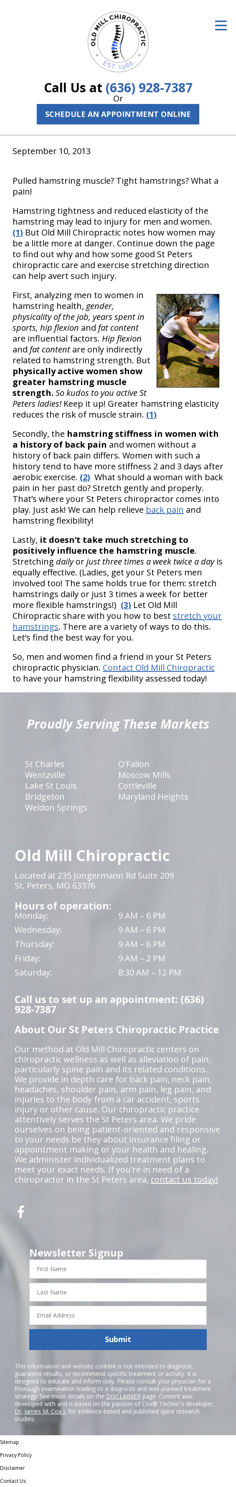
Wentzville (45, 774)
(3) (126, 605)
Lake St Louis (51, 785)
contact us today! (184, 1179)
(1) (18, 232)
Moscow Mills (144, 774)
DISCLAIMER (123, 1396)
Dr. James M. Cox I (40, 1411)
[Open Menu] (221, 25)
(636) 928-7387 (149, 87)
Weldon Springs (56, 807)
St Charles (45, 764)
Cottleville (137, 785)
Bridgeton (45, 796)
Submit (118, 1339)
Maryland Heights (153, 796)
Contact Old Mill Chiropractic (159, 667)
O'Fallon (134, 764)
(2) (85, 477)
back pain (165, 509)
